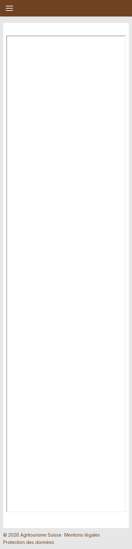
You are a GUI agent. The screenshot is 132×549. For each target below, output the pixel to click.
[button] (9, 8)
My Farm (66, 8)
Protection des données (28, 542)
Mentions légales (82, 535)
